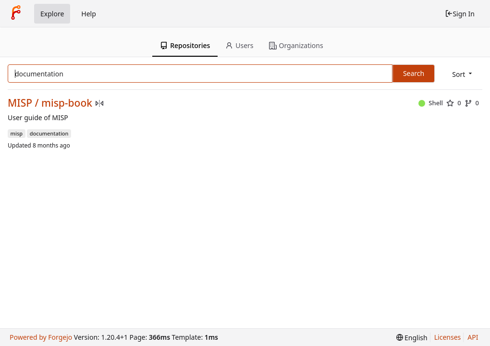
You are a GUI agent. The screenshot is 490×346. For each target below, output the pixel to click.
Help (88, 13)
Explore (52, 13)
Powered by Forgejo (41, 337)
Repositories (185, 45)
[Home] (16, 13)
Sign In (460, 13)
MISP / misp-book (50, 103)
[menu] (463, 74)
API (472, 337)
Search (413, 73)
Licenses (447, 337)
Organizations (296, 45)
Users (239, 45)
